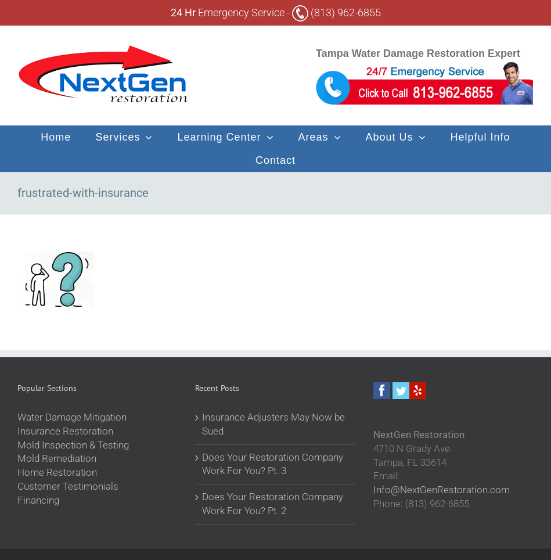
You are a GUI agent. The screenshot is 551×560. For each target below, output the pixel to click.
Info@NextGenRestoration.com (441, 490)
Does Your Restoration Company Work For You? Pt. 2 (272, 503)
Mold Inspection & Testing (73, 445)
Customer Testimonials (67, 486)
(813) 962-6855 (336, 12)
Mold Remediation (56, 458)
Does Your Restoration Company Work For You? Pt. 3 (272, 464)
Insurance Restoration (65, 431)
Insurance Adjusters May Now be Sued (273, 424)
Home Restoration (57, 472)
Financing (38, 500)
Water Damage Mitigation (72, 417)
